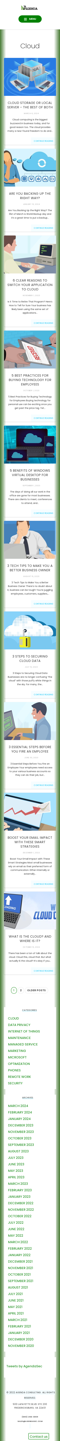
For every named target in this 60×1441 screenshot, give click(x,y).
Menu (32, 19)
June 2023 (16, 1164)
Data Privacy (19, 1025)
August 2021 (18, 1287)
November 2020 (21, 1346)
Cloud (13, 1018)
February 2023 (20, 1190)
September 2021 (20, 1281)
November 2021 (20, 1268)
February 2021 (19, 1326)
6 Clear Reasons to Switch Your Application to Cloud (30, 284)
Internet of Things (24, 1031)
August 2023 (18, 1151)
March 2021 (17, 1320)
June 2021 (16, 1300)
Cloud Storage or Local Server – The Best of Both (30, 105)
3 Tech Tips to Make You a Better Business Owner (30, 568)
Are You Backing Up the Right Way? (30, 195)
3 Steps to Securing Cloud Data (30, 658)
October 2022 (20, 1216)
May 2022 (15, 1235)
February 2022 (20, 1248)
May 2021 (15, 1307)
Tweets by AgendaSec (24, 1366)
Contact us (39, 1436)
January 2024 (19, 1119)
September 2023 (21, 1145)
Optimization (19, 1064)
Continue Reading (43, 141)
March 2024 (18, 1106)
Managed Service (23, 1044)
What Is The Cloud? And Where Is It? (30, 938)
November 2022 (21, 1209)
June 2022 (16, 1229)
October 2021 (19, 1274)
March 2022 (18, 1242)
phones (14, 1070)
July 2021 (15, 1294)
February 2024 (20, 1112)
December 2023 (20, 1125)
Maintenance (19, 1038)
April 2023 (16, 1177)
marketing (17, 1051)
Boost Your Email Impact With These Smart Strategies (30, 842)
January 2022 (19, 1255)
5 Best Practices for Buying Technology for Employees (30, 380)
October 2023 (19, 1138)
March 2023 (18, 1183)
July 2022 (16, 1222)
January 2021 (19, 1333)
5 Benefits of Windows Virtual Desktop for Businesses (30, 475)
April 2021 (16, 1313)
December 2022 (20, 1203)
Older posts (36, 990)
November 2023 (21, 1132)
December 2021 (20, 1261)
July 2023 (15, 1158)
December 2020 (20, 1339)
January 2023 (19, 1196)
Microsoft (17, 1057)
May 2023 (15, 1170)
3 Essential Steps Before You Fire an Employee (30, 749)
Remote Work (19, 1077)
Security (15, 1083)
